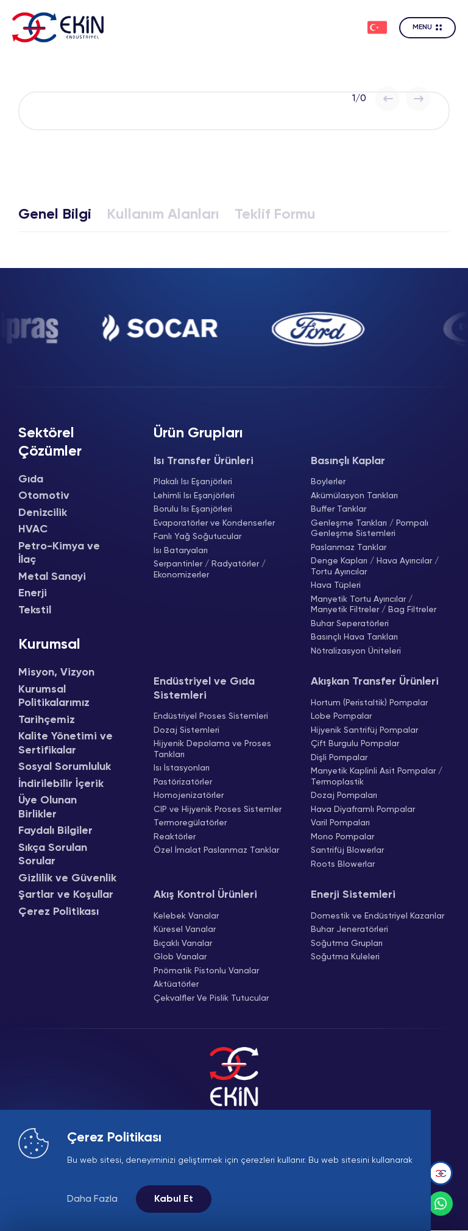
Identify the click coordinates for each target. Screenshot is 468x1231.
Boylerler (328, 482)
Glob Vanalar (180, 957)
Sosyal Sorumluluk (64, 766)
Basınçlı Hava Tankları (354, 637)
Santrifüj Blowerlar (347, 850)
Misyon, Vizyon (56, 672)
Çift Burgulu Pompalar (355, 743)
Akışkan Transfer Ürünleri (375, 681)
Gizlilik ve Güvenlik (67, 878)
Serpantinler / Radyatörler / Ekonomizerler (210, 569)
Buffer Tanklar (338, 509)
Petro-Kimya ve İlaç (59, 553)
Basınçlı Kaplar (348, 461)
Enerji (32, 593)
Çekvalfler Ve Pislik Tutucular (211, 998)
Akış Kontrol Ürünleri (205, 894)
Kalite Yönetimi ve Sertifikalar (65, 743)
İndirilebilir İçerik (61, 783)
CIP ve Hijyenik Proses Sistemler (218, 809)
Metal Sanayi (52, 576)
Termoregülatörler (190, 823)
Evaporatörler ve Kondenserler (214, 523)
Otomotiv (43, 495)
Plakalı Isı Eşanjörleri (193, 482)
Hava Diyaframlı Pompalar (363, 809)
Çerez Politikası (58, 911)
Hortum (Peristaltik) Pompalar (369, 703)
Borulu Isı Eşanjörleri (193, 509)
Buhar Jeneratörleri (349, 929)
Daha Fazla (92, 1199)
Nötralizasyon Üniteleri (356, 651)
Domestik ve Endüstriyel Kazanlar (377, 916)
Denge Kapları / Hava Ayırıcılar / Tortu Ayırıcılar (375, 566)
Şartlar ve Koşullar (65, 894)
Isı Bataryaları (181, 550)
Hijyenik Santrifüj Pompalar (364, 730)
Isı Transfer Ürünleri (204, 461)
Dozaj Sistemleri (186, 730)
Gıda (30, 479)
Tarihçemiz (46, 719)
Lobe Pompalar (341, 716)
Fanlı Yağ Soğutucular (197, 536)
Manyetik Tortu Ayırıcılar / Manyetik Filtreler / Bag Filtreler (373, 605)
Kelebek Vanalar (186, 916)
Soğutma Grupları (347, 943)
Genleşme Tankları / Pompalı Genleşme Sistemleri (369, 528)
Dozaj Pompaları (344, 795)
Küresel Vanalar (185, 929)
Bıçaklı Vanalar (183, 943)
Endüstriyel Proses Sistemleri (211, 716)
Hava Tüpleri (336, 585)
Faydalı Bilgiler (55, 830)
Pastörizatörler (183, 782)
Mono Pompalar (342, 837)
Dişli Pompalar (339, 757)
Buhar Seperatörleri (350, 623)
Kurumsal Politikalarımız (54, 696)
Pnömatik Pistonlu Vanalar (206, 971)
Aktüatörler (176, 984)
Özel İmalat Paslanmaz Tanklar (216, 850)
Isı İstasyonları (182, 768)
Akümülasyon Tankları (354, 496)
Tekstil (34, 610)
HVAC (33, 529)
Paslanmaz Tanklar (348, 547)
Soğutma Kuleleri (345, 957)
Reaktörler (175, 837)
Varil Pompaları (340, 823)
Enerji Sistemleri (353, 894)
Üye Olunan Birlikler (47, 807)
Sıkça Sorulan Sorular (52, 854)
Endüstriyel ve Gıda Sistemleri (204, 688)
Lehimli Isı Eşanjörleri (194, 496)
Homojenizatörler (189, 795)
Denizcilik (42, 512)
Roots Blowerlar (343, 864)
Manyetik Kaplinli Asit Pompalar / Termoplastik (376, 776)
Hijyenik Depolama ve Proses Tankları (212, 749)
